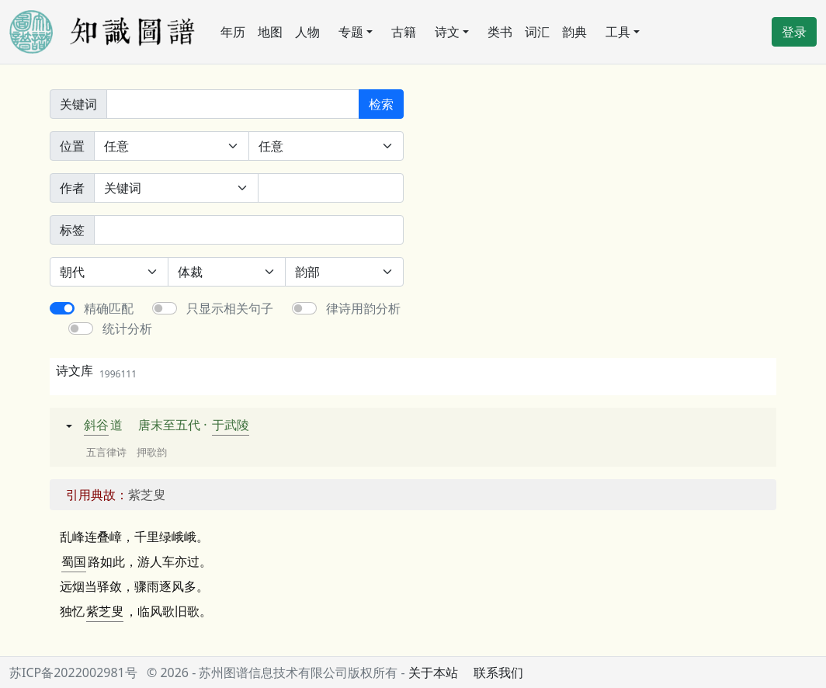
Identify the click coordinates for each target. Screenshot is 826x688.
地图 (270, 31)
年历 (232, 31)
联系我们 (498, 672)
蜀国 (73, 561)
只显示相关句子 (229, 308)
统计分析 (127, 328)
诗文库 (96, 370)
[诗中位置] (171, 146)
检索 (381, 104)
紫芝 (98, 611)
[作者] (331, 188)
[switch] (62, 308)
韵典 (574, 31)
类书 (500, 31)
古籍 (403, 31)
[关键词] (232, 104)
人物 (307, 31)
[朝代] (109, 272)
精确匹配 (109, 308)
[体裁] (227, 272)
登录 (794, 31)
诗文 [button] (447, 31)
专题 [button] (350, 31)
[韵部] (344, 272)
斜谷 (96, 424)
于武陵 (230, 424)
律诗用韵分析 (363, 308)
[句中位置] (326, 146)
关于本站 (433, 672)
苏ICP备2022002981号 (73, 672)
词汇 (537, 31)
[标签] (249, 230)
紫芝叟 (146, 494)
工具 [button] (618, 31)
